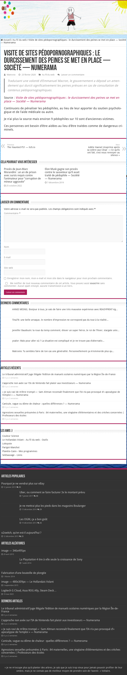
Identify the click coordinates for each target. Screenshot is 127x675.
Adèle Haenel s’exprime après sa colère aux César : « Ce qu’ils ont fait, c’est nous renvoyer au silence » (103, 150)
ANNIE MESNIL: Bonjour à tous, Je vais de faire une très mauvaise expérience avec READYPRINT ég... (65, 309)
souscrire (95, 283)
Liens (19, 455)
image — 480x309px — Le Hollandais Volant (27, 581)
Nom (6, 247)
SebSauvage (8, 455)
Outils (45, 439)
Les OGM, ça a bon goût (33, 519)
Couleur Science (10, 436)
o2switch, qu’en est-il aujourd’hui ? (21, 532)
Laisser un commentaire (72, 74)
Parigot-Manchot (11, 447)
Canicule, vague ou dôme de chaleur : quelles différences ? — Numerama (41, 403)
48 (37, 496)
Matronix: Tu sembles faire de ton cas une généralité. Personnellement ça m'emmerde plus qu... (63, 351)
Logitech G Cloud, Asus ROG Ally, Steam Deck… (29, 590)
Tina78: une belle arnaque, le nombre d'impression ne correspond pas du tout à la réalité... (60, 319)
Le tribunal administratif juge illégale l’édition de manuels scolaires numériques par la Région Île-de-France (59, 374)
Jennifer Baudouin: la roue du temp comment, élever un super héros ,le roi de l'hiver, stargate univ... (65, 330)
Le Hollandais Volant (13, 439)
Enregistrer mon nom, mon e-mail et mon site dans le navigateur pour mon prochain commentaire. (59, 278)
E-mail (7, 257)
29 (41, 509)
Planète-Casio (9, 451)
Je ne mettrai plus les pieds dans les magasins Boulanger (53, 505)
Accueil (6, 40)
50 (20, 487)
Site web (8, 267)
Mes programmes (28, 451)
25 (22, 536)
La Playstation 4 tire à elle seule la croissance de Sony (51, 559)
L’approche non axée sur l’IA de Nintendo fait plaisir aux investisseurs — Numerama (46, 383)
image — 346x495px (13, 550)
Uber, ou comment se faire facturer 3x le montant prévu (52, 492)
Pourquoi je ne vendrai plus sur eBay (22, 483)
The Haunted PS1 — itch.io (24, 146)
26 (41, 523)
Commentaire (12, 213)
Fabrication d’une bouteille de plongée (23, 572)
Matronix (11, 74)
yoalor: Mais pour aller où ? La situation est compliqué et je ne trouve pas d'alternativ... (58, 340)
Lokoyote (7, 443)
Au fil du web (20, 40)
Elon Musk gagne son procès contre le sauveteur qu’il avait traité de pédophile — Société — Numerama (62, 173)
